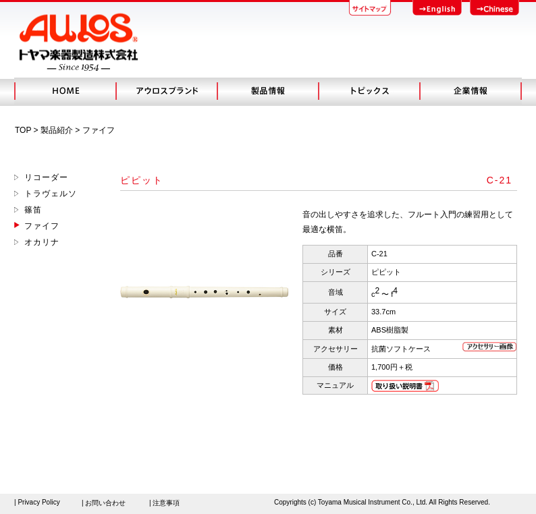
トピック (368, 91)
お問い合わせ (105, 503)
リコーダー (46, 177)
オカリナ (41, 242)
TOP (23, 130)
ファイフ (41, 226)
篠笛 (33, 210)
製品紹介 (57, 130)
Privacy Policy (38, 502)
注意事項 (166, 503)
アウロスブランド (166, 91)
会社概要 (470, 91)
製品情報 (267, 91)
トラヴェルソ (50, 193)
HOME (64, 91)
